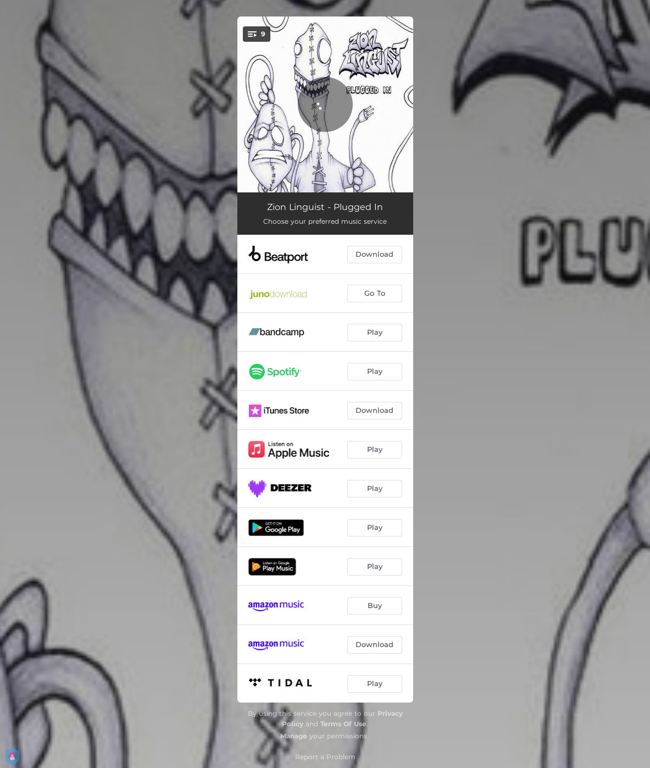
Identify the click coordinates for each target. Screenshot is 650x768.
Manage (293, 736)
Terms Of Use (343, 724)
